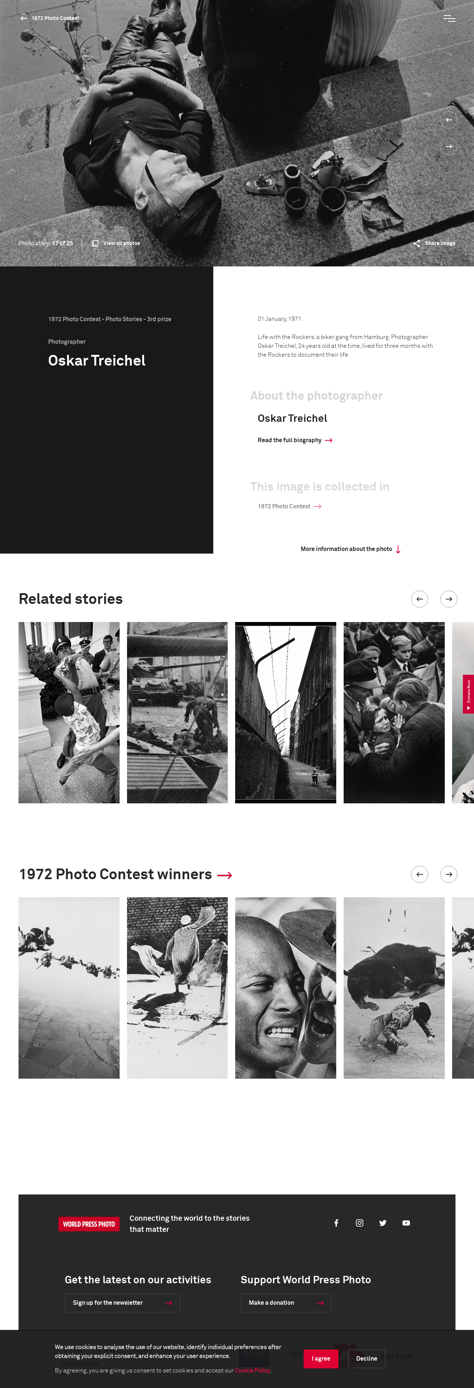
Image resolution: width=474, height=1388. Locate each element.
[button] (419, 599)
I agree (321, 1359)
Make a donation (271, 1303)
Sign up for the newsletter (108, 1303)
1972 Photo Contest (55, 18)
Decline (366, 1359)
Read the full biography (289, 440)
